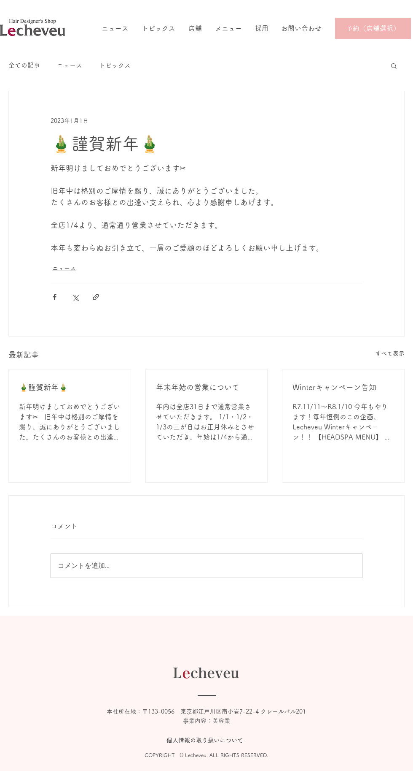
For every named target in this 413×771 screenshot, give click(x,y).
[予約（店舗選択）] (373, 28)
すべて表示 (390, 353)
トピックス (115, 65)
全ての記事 (24, 65)
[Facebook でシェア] (55, 297)
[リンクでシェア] (96, 297)
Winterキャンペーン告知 (334, 387)
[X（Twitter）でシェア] (75, 297)
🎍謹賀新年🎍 (43, 387)
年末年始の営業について (197, 387)
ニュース (69, 65)
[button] (394, 65)
